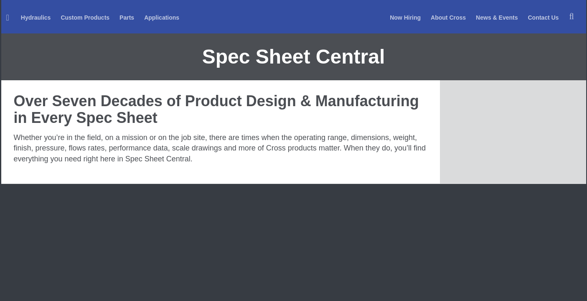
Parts (126, 17)
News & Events (497, 17)
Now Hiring (405, 17)
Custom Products (85, 17)
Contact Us (543, 17)
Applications (161, 17)
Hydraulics (36, 17)
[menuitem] (8, 17)
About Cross (448, 17)
